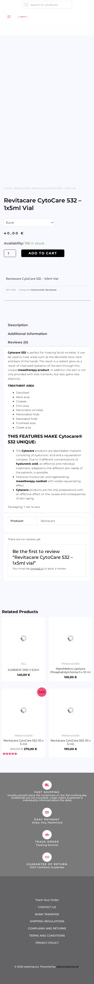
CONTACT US (47, 907)
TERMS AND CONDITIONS (47, 935)
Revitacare (51, 290)
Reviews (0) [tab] (18, 342)
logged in (36, 568)
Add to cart (42, 253)
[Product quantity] (10, 253)
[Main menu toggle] (9, 16)
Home (8, 188)
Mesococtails (22, 188)
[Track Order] (47, 834)
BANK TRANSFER (47, 914)
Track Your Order (47, 900)
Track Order (47, 841)
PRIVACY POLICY (47, 942)
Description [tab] (18, 325)
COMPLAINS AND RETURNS (47, 928)
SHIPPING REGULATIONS (47, 921)
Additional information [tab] (27, 334)
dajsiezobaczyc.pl (67, 966)
